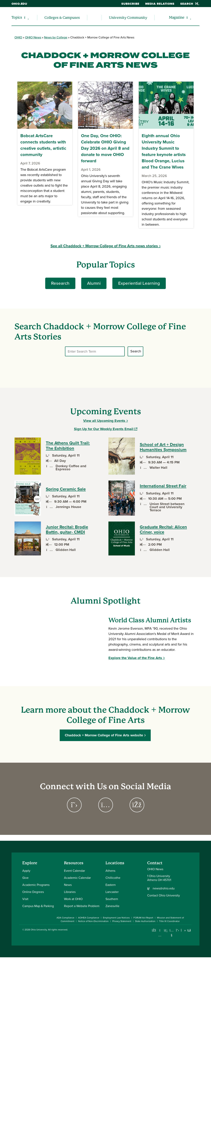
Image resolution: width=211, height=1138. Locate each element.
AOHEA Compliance (88, 917)
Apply (26, 870)
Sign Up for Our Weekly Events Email (105, 428)
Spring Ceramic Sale (66, 489)
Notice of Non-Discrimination (93, 921)
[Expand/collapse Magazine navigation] (188, 17)
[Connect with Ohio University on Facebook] (153, 930)
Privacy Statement (121, 921)
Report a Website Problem (81, 906)
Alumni (94, 283)
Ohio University (39, 929)
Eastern (111, 885)
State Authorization (145, 921)
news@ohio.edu (164, 888)
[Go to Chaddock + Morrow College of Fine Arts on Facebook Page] (137, 805)
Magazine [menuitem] (176, 17)
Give (25, 877)
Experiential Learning (139, 283)
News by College (55, 37)
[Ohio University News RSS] (189, 930)
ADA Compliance (65, 917)
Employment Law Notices (116, 917)
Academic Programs (36, 885)
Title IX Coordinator (169, 921)
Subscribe (130, 4)
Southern (112, 899)
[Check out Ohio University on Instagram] (159, 935)
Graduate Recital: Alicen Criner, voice (163, 529)
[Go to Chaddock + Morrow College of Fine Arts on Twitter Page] (74, 805)
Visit (25, 899)
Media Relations (160, 4)
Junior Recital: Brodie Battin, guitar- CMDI (67, 529)
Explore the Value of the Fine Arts (135, 657)
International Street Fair (163, 486)
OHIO (18, 37)
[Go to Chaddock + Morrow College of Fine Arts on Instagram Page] (105, 805)
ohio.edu (19, 4)
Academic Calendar (77, 877)
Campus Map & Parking (38, 906)
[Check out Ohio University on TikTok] (183, 930)
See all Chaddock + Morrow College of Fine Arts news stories (104, 246)
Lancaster (112, 892)
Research (60, 283)
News (68, 885)
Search (189, 4)
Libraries (70, 892)
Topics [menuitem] (17, 17)
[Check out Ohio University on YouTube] (171, 932)
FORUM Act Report (143, 917)
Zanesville (112, 906)
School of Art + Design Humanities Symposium (163, 447)
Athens (110, 870)
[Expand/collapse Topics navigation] (26, 17)
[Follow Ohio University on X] (177, 930)
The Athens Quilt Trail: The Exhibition (68, 445)
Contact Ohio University (163, 895)
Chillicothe (113, 877)
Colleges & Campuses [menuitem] (62, 18)
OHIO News (33, 37)
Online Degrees (33, 892)
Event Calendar (74, 870)
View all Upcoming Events (104, 420)
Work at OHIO (73, 899)
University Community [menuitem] (128, 18)
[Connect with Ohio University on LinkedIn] (165, 930)
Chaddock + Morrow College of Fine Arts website (104, 735)
